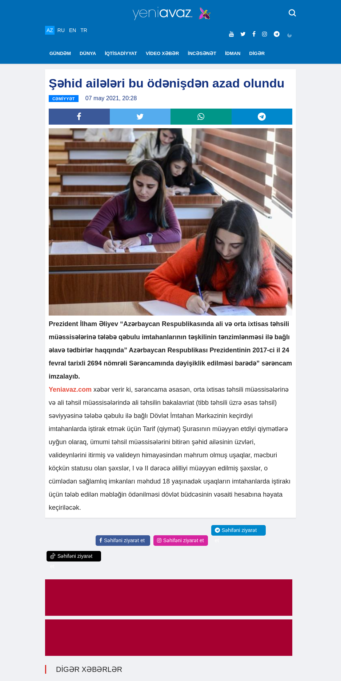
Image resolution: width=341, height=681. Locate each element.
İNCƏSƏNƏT (202, 53)
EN (72, 30)
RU (61, 30)
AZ (50, 30)
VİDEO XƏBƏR (162, 53)
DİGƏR (257, 53)
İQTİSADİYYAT (121, 53)
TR (83, 30)
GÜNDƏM (60, 53)
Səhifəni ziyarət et (122, 540)
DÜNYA (88, 53)
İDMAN (233, 53)
